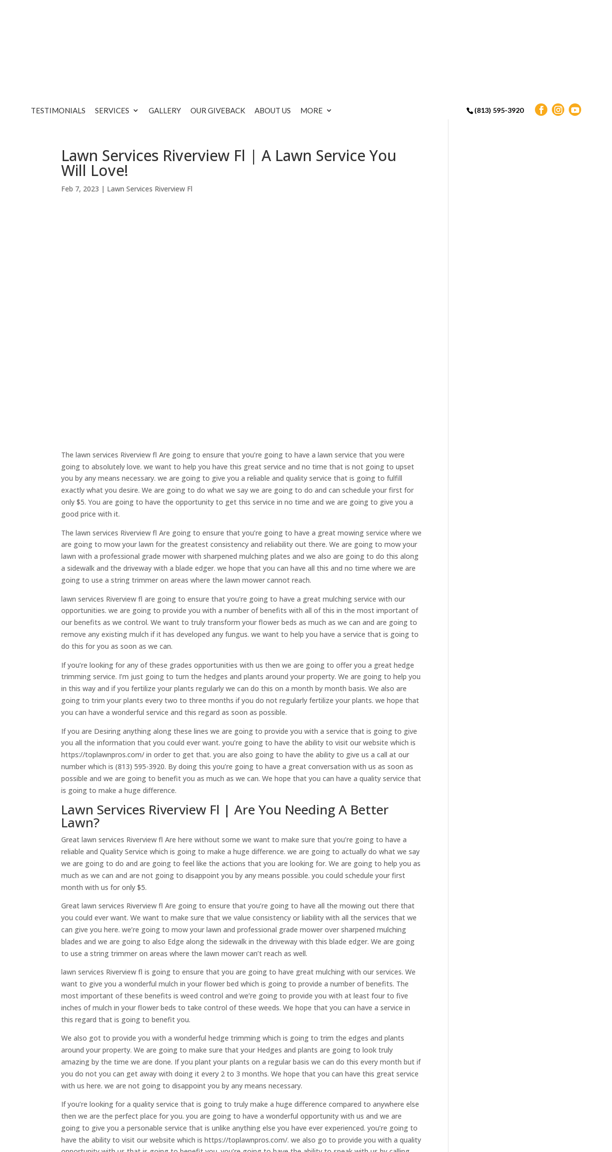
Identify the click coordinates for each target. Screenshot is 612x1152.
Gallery (234, 13)
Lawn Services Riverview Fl (149, 120)
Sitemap (222, 1139)
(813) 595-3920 (499, 13)
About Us (342, 13)
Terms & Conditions (280, 1139)
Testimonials (127, 13)
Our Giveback (287, 13)
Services (182, 13)
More (381, 13)
